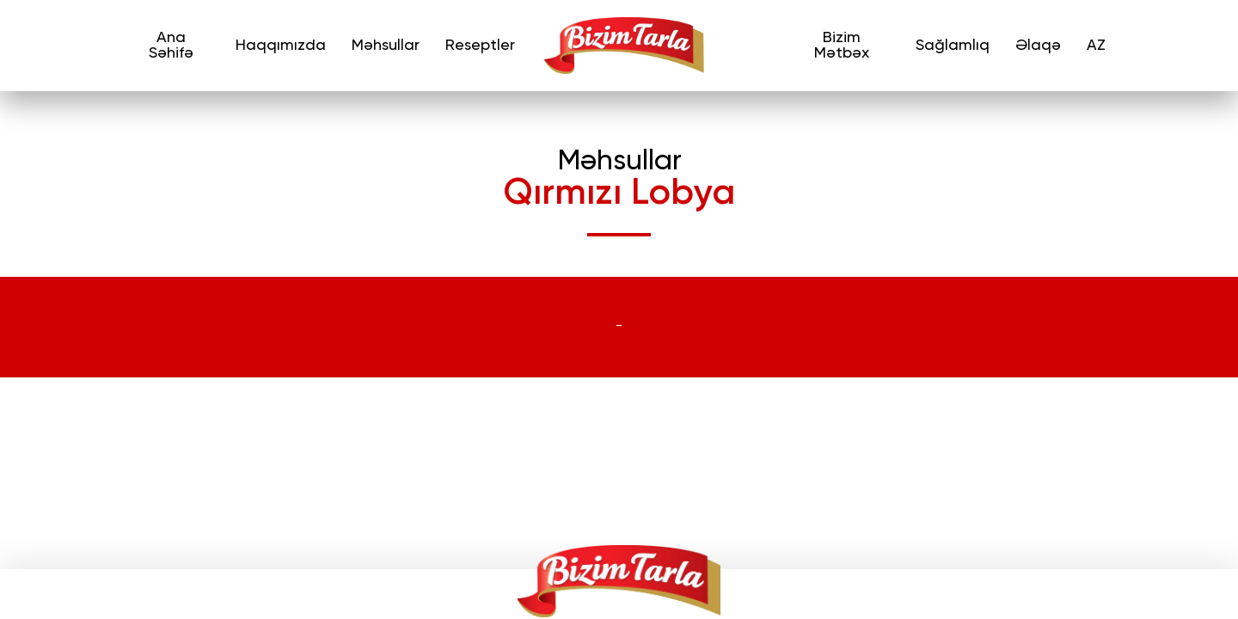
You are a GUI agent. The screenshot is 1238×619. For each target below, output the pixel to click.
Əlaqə (1038, 45)
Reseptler (480, 45)
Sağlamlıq (953, 45)
